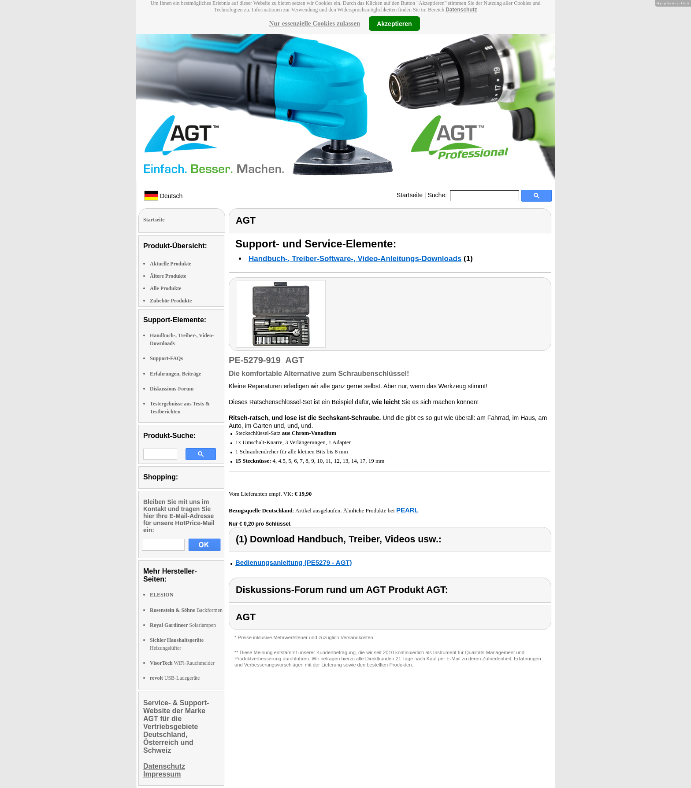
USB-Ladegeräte (175, 678)
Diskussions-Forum (171, 389)
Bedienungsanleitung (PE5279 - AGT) (293, 562)
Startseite (410, 195)
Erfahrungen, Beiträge (175, 374)
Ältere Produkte (168, 276)
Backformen (186, 610)
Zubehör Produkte (171, 301)
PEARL (407, 510)
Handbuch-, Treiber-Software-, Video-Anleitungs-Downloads (355, 258)
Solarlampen (183, 625)
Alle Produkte (165, 288)
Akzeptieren (394, 23)
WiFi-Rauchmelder (182, 663)
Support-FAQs (166, 358)
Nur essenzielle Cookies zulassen (314, 23)
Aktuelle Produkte (170, 264)
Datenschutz (461, 10)
